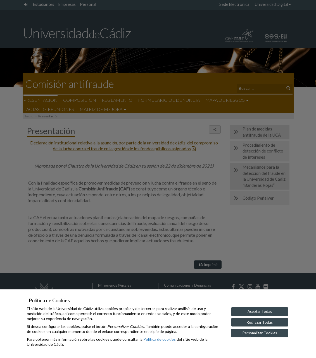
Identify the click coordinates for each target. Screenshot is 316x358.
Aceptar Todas (260, 311)
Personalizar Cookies (260, 333)
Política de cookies (159, 339)
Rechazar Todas (260, 322)
